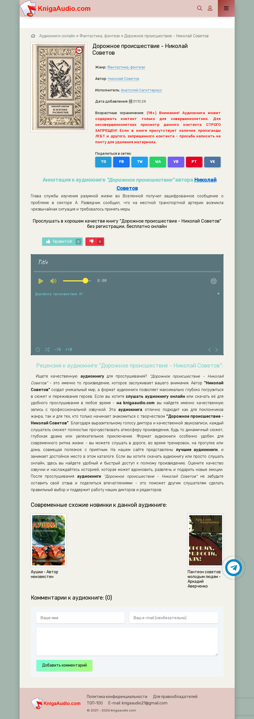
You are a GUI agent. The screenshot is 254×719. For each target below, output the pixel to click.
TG (103, 161)
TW (140, 161)
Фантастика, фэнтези (126, 67)
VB (175, 161)
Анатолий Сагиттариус (141, 90)
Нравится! (63, 241)
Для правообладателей (175, 696)
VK (212, 161)
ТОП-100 (95, 703)
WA (158, 161)
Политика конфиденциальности (117, 696)
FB (121, 161)
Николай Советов (123, 79)
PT (194, 161)
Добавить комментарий (64, 665)
